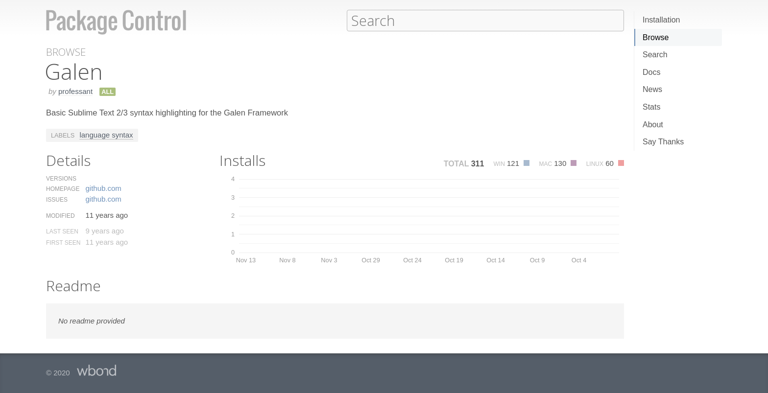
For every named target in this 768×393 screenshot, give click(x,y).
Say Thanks (663, 142)
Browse (656, 37)
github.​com (103, 188)
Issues (57, 199)
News (652, 89)
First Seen (63, 242)
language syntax (106, 134)
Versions (61, 178)
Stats (651, 107)
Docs (651, 72)
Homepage (62, 188)
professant (75, 91)
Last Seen (62, 231)
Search (655, 54)
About (653, 124)
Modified (60, 215)
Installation (661, 20)
